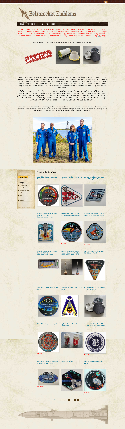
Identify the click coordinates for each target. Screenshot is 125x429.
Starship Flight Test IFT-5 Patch (71, 179)
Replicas (22, 197)
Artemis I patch (67, 363)
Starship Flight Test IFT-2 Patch (71, 290)
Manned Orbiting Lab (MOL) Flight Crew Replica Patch (94, 326)
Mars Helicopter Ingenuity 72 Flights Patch (94, 254)
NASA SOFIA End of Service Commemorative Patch (47, 364)
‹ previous (62, 402)
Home (22, 24)
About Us (32, 24)
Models (22, 194)
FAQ (41, 24)
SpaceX (22, 202)
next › (83, 402)
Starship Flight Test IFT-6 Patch (47, 179)
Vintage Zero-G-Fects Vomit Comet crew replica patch (94, 215)
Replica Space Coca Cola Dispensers (70, 326)
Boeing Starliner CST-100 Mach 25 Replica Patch (94, 179)
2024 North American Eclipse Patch (48, 290)
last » (89, 402)
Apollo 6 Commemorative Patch (93, 364)
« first (54, 402)
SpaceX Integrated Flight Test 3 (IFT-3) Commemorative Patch (47, 254)
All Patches (23, 187)
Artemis (22, 189)
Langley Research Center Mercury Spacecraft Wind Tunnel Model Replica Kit (70, 254)
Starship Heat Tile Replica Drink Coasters (94, 290)
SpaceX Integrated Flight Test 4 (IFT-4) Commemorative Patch (47, 216)
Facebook (50, 24)
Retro (21, 199)
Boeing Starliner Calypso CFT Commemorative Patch (70, 215)
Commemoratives (24, 192)
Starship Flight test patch (47, 325)
